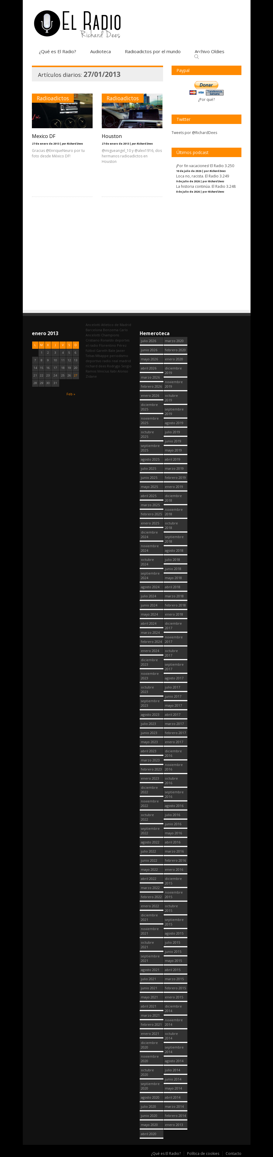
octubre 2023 (147, 689)
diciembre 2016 (173, 753)
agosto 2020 (150, 1097)
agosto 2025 (150, 459)
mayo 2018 (173, 577)
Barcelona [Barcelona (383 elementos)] (94, 330)
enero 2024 (150, 650)
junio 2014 (173, 1079)
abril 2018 (172, 587)
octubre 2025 (147, 434)
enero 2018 (174, 614)
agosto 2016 (174, 805)
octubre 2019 (171, 397)
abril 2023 (148, 751)
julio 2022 (148, 851)
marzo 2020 (174, 340)
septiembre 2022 (150, 830)
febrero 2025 (151, 514)
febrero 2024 (151, 641)
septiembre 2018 (174, 539)
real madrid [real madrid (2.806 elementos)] (121, 361)
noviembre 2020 (150, 1058)
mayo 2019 (173, 450)
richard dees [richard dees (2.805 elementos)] (96, 366)
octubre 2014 (171, 1035)
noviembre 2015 (174, 894)
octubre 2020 (147, 1072)
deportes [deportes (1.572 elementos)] (122, 340)
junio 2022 (149, 860)
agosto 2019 (174, 423)
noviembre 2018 (174, 511)
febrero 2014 (175, 1115)
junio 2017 (173, 696)
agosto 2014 (174, 1061)
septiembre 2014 (174, 1049)
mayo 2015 (173, 960)
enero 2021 (150, 1033)
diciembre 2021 (149, 917)
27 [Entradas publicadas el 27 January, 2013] (75, 375)
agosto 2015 (174, 933)
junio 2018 (173, 568)
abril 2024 (148, 623)
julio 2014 (172, 1070)
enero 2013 (174, 1124)
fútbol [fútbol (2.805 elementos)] (90, 350)
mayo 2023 (149, 742)
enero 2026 (150, 395)
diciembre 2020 (149, 1044)
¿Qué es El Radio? (57, 51)
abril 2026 (148, 368)
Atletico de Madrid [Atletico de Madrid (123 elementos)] (116, 324)
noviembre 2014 (174, 1022)
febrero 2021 (151, 1024)
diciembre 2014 (173, 1008)
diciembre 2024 (149, 534)
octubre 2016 (171, 780)
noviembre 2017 (174, 639)
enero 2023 (150, 778)
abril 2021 (148, 1006)
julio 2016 (172, 814)
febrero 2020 (175, 350)
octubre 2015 (171, 908)
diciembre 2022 (149, 789)
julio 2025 (148, 468)
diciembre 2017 (173, 625)
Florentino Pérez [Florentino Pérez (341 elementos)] (113, 345)
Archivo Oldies (209, 51)
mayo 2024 (149, 614)
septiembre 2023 (150, 703)
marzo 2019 (174, 468)
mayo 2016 (173, 833)
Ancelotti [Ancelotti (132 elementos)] (93, 324)
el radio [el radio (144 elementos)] (92, 345)
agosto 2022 (150, 842)
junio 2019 (173, 441)
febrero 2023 (151, 769)
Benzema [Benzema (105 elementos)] (110, 330)
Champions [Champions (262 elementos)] (110, 335)
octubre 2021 (147, 944)
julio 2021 (148, 979)
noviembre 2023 (150, 675)
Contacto (233, 1153)
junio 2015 (173, 951)
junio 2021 (149, 988)
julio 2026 (148, 340)
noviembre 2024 (150, 548)
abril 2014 (172, 1097)
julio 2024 (148, 596)
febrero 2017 (175, 732)
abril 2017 (172, 714)
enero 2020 (174, 359)
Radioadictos (53, 98)
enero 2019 (174, 486)
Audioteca (100, 51)
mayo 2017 (173, 705)
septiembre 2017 (174, 666)
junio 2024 (149, 605)
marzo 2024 (150, 632)
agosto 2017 (174, 678)
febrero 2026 (151, 386)
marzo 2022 (150, 887)
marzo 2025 (150, 505)
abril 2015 (172, 969)
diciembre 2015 (173, 880)
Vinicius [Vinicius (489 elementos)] (103, 371)
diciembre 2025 (149, 406)
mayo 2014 (173, 1088)
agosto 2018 (174, 550)
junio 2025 (149, 477)
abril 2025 (148, 495)
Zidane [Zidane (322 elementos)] (91, 376)
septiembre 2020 (150, 1085)
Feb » (71, 394)
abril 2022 (148, 878)
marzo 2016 (174, 851)
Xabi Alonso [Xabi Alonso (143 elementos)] (119, 371)
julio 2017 (172, 687)
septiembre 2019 (174, 411)
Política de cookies (203, 1153)
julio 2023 (148, 723)
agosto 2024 (150, 587)
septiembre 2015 (174, 921)
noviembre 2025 (150, 420)
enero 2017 (174, 742)
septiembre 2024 (150, 575)
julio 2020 (148, 1106)
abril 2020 (148, 1133)
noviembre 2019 (174, 384)
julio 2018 (172, 559)
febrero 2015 (175, 988)
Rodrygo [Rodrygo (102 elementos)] (113, 366)
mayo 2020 (149, 1124)
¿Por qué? (206, 99)
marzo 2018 (174, 596)
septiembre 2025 (150, 447)
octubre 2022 (147, 817)
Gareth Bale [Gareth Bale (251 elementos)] (105, 350)
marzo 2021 (150, 1015)
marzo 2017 (174, 723)
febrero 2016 (175, 860)
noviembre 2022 (150, 803)
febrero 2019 (175, 477)
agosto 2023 (150, 714)
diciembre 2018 (173, 498)
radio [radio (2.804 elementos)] (106, 361)
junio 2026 (149, 350)
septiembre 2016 (174, 794)
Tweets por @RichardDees (194, 132)
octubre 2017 (171, 652)
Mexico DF (43, 136)
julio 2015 (172, 942)
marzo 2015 (174, 979)
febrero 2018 (175, 605)
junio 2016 (173, 824)
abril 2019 (172, 459)
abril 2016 (172, 842)
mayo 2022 (149, 869)
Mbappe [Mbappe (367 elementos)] (102, 355)
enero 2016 (174, 869)
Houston (112, 136)
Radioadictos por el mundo (153, 51)
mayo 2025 (149, 486)
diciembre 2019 (173, 370)
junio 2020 (149, 1115)
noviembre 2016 (174, 766)
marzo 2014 (174, 1106)
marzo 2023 (150, 760)
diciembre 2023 (149, 662)
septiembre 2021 (150, 958)
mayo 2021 (149, 997)
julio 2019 (172, 432)
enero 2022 (150, 906)
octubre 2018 (171, 525)
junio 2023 (149, 732)
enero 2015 (174, 997)
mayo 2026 (149, 359)
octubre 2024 (147, 561)
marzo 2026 (150, 377)
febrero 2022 (151, 896)
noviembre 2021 (150, 931)
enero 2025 (150, 523)
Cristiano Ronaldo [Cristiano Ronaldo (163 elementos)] (100, 340)
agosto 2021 (150, 969)
